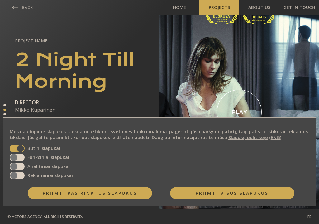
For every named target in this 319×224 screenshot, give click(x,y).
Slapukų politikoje (248, 137)
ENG (275, 137)
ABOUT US (259, 7)
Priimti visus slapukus (232, 193)
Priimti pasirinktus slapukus (90, 193)
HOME (179, 7)
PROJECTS (219, 7)
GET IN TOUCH (299, 7)
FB (309, 216)
